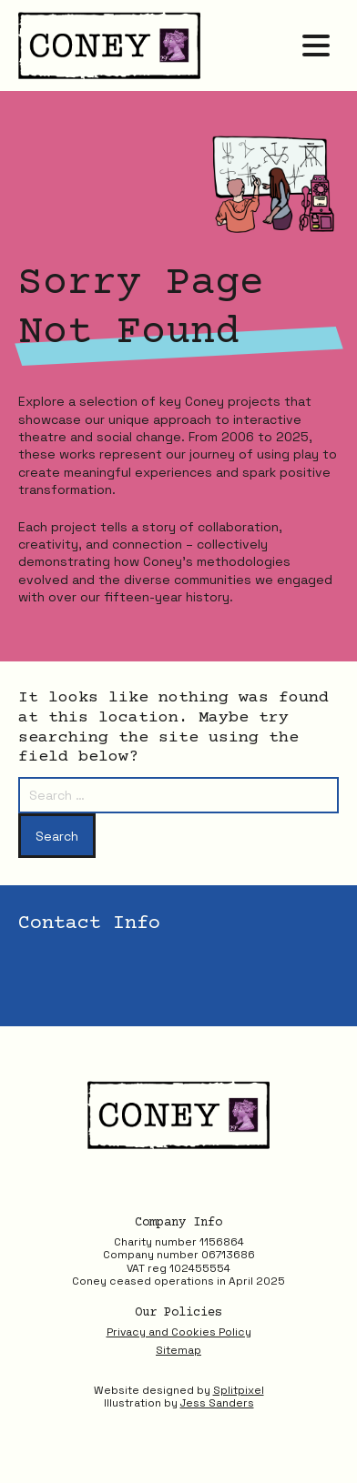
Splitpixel (238, 1390)
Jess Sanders (217, 1403)
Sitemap (178, 1350)
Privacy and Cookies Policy (179, 1332)
